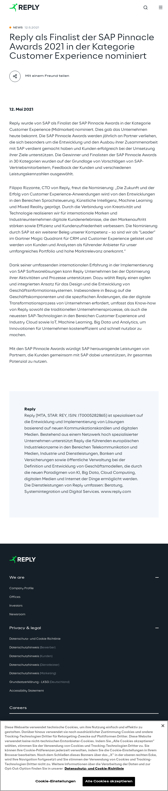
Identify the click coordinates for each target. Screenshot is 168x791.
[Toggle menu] (160, 7)
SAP (46, 123)
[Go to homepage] (24, 7)
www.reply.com (116, 492)
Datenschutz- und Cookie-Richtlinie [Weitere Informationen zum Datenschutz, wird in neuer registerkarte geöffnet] (94, 769)
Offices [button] (14, 597)
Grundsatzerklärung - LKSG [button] (39, 682)
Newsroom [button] (17, 614)
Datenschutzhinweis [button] (32, 647)
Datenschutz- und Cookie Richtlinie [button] (35, 638)
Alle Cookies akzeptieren (108, 781)
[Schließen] (163, 726)
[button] (84, 708)
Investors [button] (15, 605)
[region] (84, 756)
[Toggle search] (145, 7)
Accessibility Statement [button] (26, 690)
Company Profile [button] (21, 588)
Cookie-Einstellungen (55, 781)
